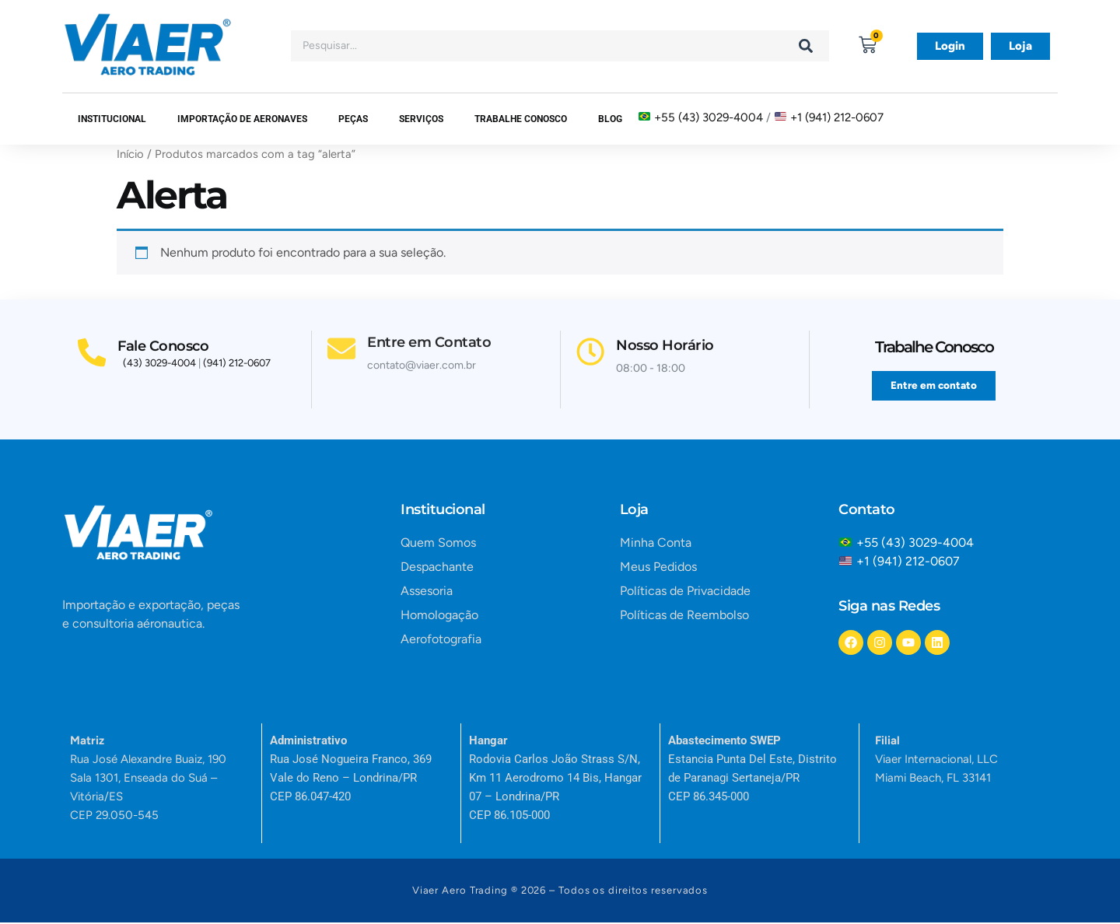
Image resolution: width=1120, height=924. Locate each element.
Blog (610, 119)
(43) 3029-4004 (159, 366)
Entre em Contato (432, 319)
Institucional (112, 119)
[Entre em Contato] (343, 327)
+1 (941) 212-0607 (837, 117)
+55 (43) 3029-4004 (708, 117)
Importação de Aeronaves (242, 119)
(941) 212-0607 (237, 366)
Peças (353, 119)
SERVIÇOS (421, 119)
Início (130, 154)
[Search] (805, 45)
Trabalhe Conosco (520, 119)
